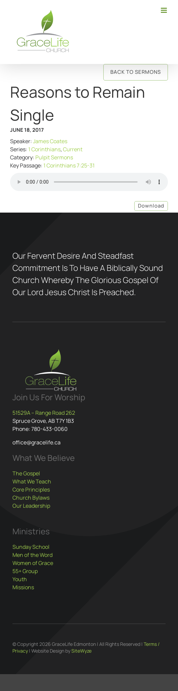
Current (72, 149)
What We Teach (31, 481)
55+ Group (25, 571)
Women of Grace (32, 563)
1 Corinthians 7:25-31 (69, 165)
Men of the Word (32, 555)
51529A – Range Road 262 (43, 412)
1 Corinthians (44, 149)
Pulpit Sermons (54, 157)
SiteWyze (81, 651)
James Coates (50, 141)
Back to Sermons (135, 71)
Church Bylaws (30, 497)
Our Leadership (31, 505)
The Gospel (26, 473)
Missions (23, 587)
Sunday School (30, 547)
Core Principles (31, 489)
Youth (19, 579)
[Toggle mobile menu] (164, 10)
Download (151, 205)
